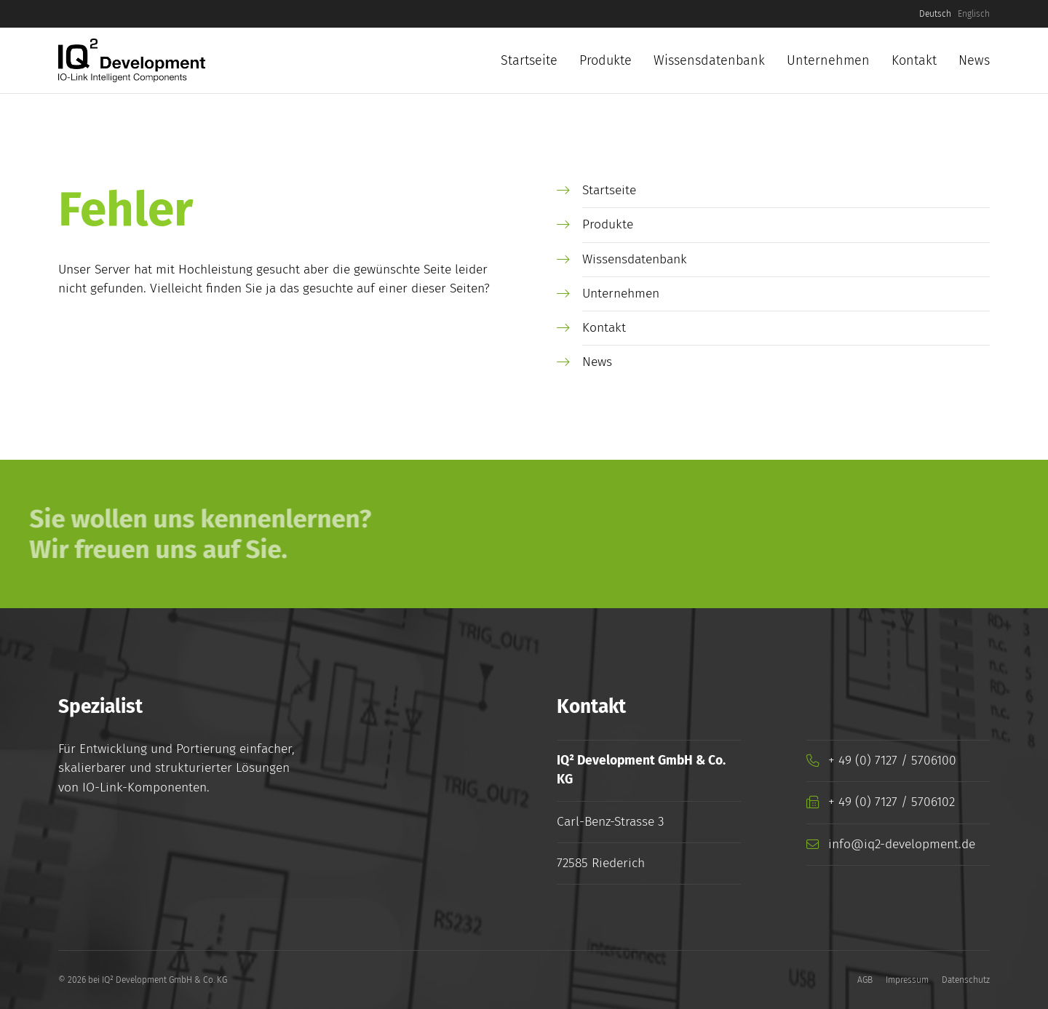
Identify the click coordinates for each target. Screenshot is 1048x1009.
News (974, 60)
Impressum (907, 980)
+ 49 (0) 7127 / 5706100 (892, 760)
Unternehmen (828, 60)
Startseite (529, 60)
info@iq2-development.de (901, 844)
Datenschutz (966, 980)
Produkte (605, 60)
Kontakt (914, 60)
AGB (865, 980)
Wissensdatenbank (709, 60)
